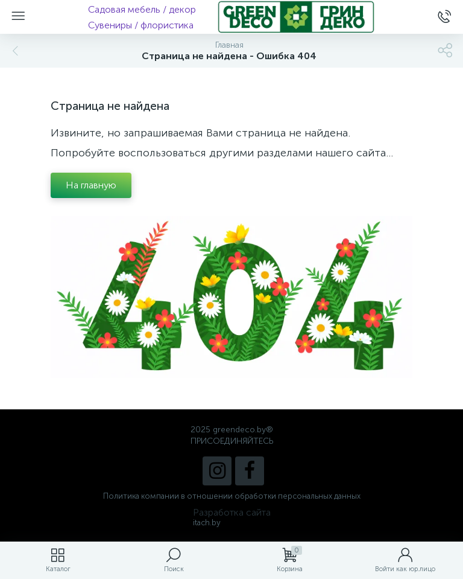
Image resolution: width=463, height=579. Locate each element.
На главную (91, 185)
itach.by (207, 522)
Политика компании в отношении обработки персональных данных (232, 496)
